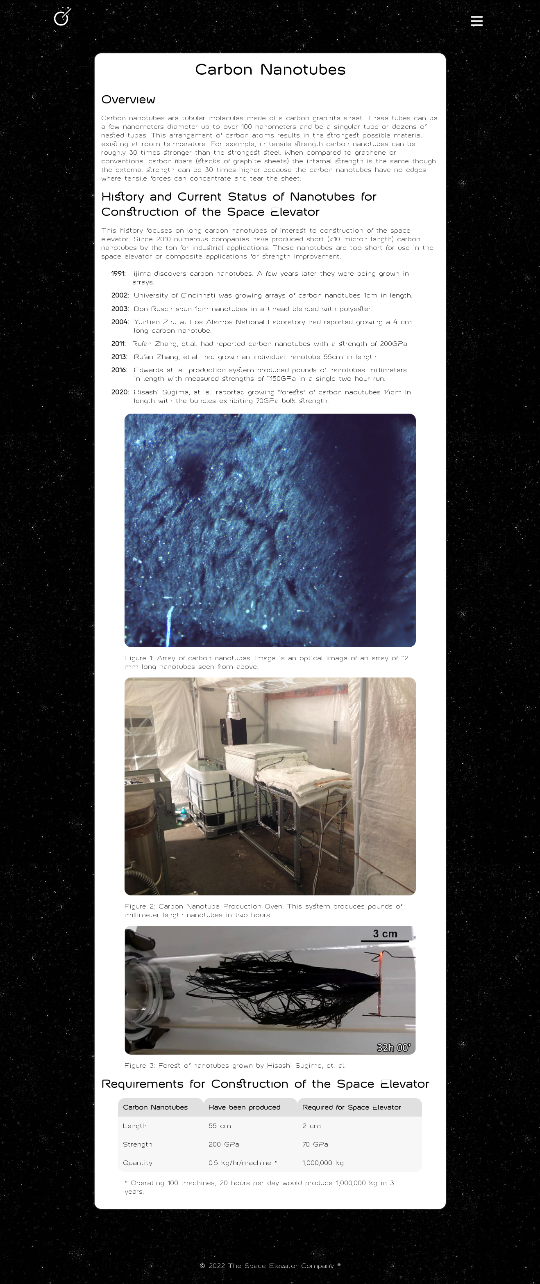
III (476, 21)
